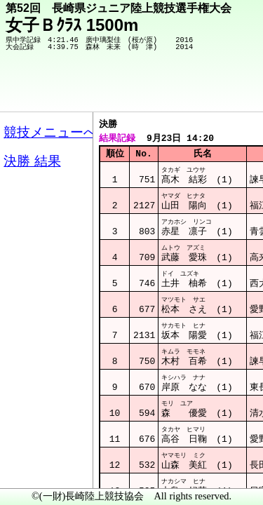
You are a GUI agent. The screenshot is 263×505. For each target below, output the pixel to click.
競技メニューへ (204, 91)
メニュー (39, 469)
